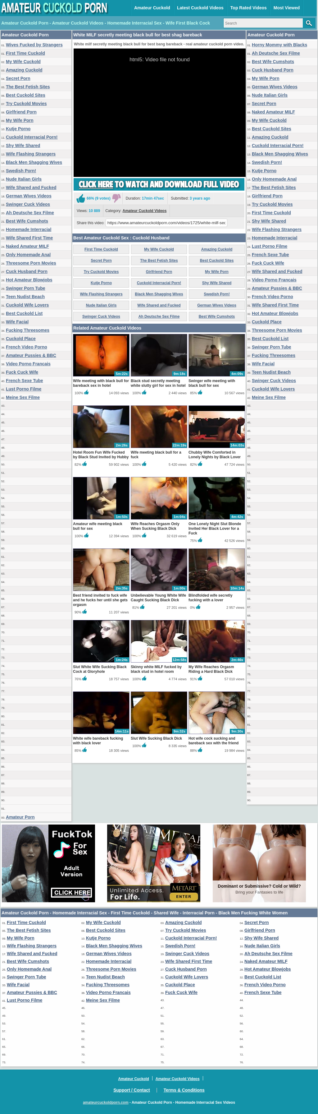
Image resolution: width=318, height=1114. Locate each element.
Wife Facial (17, 321)
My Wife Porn (20, 120)
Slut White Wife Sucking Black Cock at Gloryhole (100, 669)
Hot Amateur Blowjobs (29, 279)
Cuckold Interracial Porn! (31, 137)
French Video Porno (26, 346)
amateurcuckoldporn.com (106, 1102)
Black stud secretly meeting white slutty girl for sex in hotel (158, 383)
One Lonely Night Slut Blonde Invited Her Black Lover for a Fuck (215, 528)
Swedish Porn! (21, 170)
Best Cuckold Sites (25, 95)
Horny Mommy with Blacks (279, 44)
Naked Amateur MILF (27, 246)
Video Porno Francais (28, 363)
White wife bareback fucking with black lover (98, 740)
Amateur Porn (20, 817)
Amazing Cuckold (24, 69)
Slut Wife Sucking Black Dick (156, 738)
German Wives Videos (29, 195)
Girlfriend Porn (21, 111)
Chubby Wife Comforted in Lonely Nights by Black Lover (215, 454)
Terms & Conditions (184, 1090)
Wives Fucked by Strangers (34, 44)
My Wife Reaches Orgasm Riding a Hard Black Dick (211, 669)
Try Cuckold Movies (26, 103)
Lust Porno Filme (23, 388)
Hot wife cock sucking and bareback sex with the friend (213, 740)
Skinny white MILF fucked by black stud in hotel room (156, 669)
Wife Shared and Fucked (31, 187)
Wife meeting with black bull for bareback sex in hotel (101, 383)
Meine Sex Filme (23, 397)
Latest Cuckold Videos (200, 7)
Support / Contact (131, 1090)
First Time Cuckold (25, 53)
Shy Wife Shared (23, 145)
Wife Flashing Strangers (31, 153)
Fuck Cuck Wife (22, 372)
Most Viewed (287, 7)
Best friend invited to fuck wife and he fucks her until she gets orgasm (100, 600)
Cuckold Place (21, 338)
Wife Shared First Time (29, 237)
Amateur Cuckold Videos (145, 211)
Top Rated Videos (248, 7)
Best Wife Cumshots (27, 221)
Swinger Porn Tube (25, 288)
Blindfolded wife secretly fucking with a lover (210, 597)
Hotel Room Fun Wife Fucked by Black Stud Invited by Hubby (101, 454)
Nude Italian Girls (24, 179)
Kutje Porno (18, 128)
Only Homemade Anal (28, 254)
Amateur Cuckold (152, 7)
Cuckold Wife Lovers (27, 305)
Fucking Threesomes (27, 330)
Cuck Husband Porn (27, 271)
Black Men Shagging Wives (34, 162)
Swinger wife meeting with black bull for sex (212, 383)
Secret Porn (18, 78)
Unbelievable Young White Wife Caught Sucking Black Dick (158, 597)
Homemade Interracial (28, 229)
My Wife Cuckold (23, 61)
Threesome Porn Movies (31, 263)
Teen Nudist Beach (25, 296)
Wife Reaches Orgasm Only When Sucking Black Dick (155, 526)
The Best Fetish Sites (28, 86)
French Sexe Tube (24, 380)
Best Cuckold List (24, 313)
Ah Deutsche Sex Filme (30, 212)
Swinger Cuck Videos (28, 204)
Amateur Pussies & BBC (31, 355)
